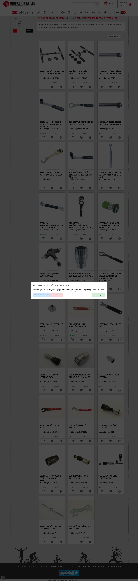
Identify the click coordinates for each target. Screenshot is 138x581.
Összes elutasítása (56, 295)
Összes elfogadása (99, 295)
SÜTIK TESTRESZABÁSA (41, 295)
